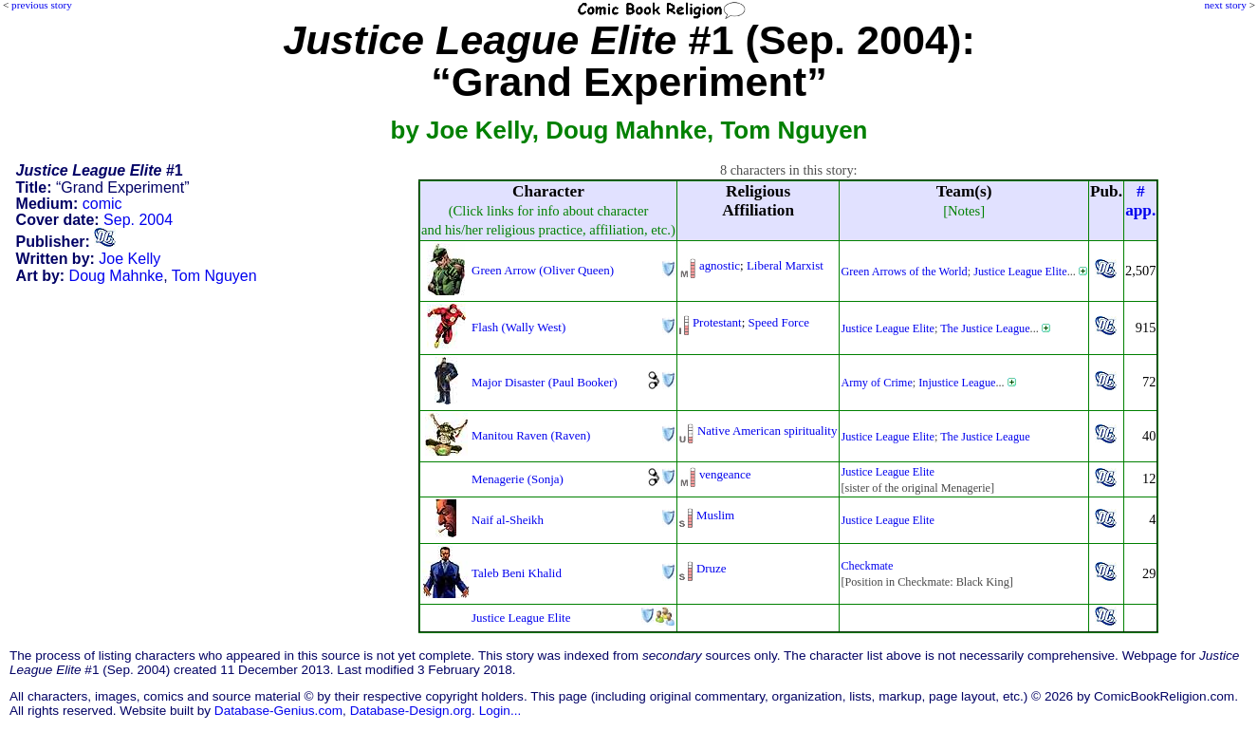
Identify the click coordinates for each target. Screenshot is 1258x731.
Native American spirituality (767, 430)
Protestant (717, 322)
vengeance (725, 474)
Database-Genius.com (278, 710)
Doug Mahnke (116, 276)
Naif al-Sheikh (508, 520)
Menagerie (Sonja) (518, 479)
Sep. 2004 (138, 220)
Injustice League (956, 382)
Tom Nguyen (214, 276)
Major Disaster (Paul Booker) (545, 382)
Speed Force (779, 322)
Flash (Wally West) (518, 327)
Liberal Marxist (785, 265)
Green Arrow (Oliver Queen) (543, 270)
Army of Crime (876, 382)
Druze (711, 568)
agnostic (719, 265)
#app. (1140, 200)
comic (102, 204)
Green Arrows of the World (904, 271)
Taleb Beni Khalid (517, 573)
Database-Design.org (411, 710)
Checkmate (867, 565)
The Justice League (984, 328)
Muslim (715, 515)
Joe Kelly (129, 259)
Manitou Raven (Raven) (531, 435)
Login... (500, 710)
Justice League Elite (1020, 271)
